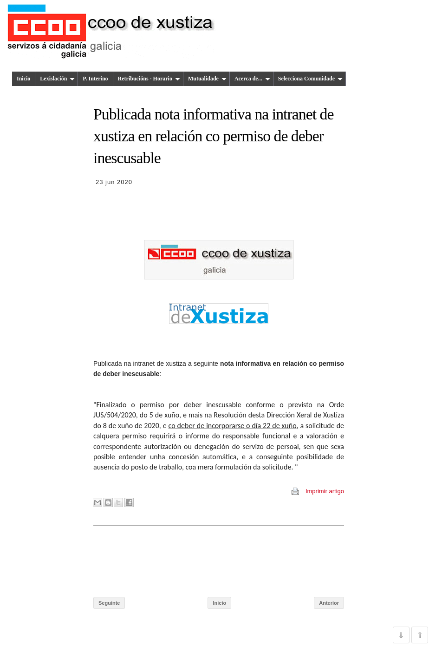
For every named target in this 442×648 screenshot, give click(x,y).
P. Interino (95, 78)
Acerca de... (252, 78)
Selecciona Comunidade (310, 78)
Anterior (329, 603)
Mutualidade (207, 78)
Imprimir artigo (325, 491)
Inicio (23, 78)
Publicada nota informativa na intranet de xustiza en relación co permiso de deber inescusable (213, 136)
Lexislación (57, 78)
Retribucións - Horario (149, 78)
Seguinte (109, 603)
